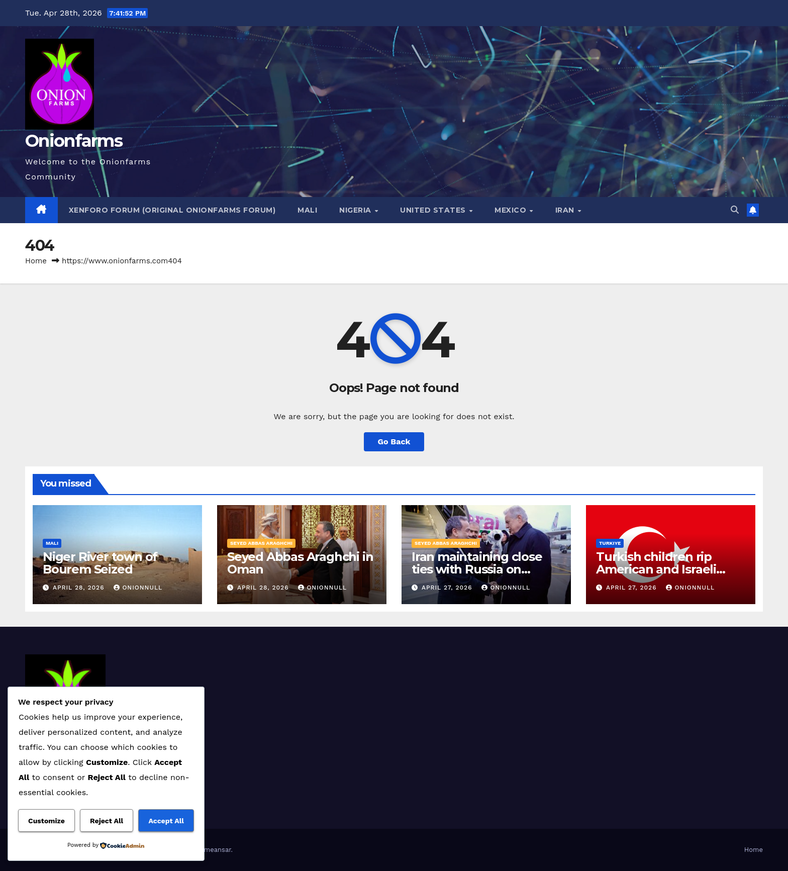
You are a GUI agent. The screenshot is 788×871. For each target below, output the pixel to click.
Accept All (165, 821)
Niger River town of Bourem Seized (100, 562)
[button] (735, 210)
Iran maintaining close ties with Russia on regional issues (477, 569)
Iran (566, 210)
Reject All (106, 821)
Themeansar (211, 849)
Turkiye (610, 543)
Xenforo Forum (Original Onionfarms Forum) (172, 210)
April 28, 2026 (80, 587)
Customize (46, 821)
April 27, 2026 (448, 587)
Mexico (512, 210)
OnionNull (138, 587)
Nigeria (356, 210)
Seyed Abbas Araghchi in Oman (300, 562)
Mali (307, 210)
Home (36, 260)
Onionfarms (73, 140)
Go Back (394, 441)
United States (434, 210)
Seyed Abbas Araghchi (261, 543)
